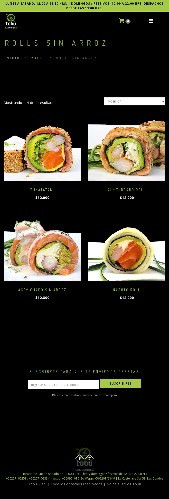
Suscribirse (121, 383)
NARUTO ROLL (127, 289)
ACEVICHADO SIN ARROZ (42, 289)
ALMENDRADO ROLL (127, 189)
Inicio (12, 58)
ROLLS (38, 58)
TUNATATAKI (42, 189)
